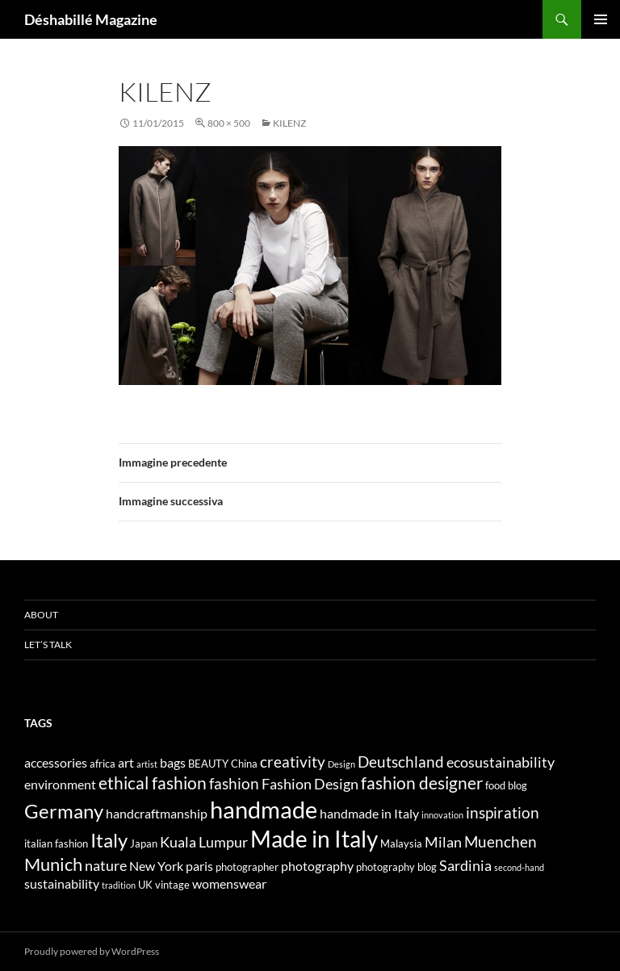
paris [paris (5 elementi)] (199, 865)
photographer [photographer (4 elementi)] (247, 866)
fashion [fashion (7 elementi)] (234, 783)
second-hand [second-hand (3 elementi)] (519, 867)
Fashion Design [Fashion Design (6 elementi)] (310, 784)
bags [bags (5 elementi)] (173, 762)
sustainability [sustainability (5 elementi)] (61, 883)
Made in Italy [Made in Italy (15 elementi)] (314, 839)
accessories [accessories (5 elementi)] (55, 762)
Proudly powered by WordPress (91, 951)
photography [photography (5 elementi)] (317, 865)
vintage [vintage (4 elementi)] (172, 884)
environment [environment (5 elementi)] (60, 784)
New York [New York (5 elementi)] (156, 865)
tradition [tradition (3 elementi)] (119, 885)
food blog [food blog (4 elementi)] (506, 785)
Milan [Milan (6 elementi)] (443, 842)
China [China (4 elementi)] (244, 763)
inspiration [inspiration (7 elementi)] (502, 812)
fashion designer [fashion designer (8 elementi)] (422, 783)
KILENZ (289, 123)
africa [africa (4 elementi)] (102, 763)
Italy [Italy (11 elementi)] (109, 840)
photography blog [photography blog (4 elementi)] (396, 866)
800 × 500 (228, 123)
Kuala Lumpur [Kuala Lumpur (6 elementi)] (204, 842)
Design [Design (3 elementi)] (341, 764)
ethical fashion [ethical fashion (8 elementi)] (152, 783)
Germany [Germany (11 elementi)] (63, 810)
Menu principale (600, 19)
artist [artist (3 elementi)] (146, 764)
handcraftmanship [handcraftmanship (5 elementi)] (156, 813)
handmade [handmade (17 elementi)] (263, 809)
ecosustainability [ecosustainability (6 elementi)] (500, 762)
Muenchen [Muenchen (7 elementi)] (500, 841)
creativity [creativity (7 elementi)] (292, 761)
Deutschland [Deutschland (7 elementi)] (401, 761)
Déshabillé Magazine (90, 19)
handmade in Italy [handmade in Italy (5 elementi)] (369, 813)
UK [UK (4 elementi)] (145, 884)
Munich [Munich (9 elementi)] (53, 864)
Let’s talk (48, 644)
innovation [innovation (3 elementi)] (442, 815)
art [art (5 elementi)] (126, 762)
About (41, 615)
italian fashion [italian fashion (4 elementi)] (56, 843)
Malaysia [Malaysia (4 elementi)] (401, 843)
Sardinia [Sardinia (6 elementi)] (465, 865)
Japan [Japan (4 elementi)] (143, 843)
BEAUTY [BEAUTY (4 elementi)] (208, 763)
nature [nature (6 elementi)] (106, 865)
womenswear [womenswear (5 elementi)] (229, 883)
